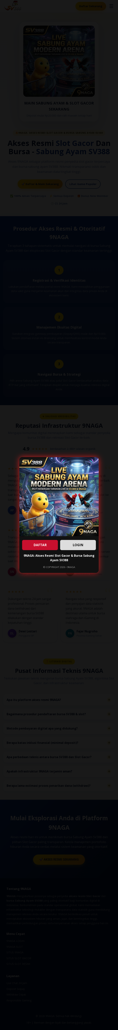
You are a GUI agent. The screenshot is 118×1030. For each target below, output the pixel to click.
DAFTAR (40, 545)
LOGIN (78, 545)
